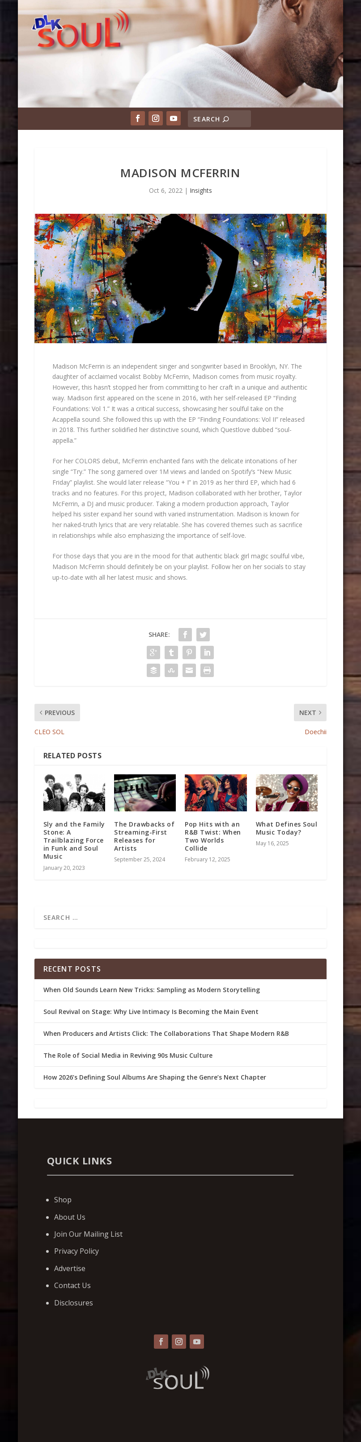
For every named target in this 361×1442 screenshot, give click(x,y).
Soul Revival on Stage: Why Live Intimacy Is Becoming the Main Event (151, 1011)
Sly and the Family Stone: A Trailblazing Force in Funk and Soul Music (74, 840)
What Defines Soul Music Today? (287, 828)
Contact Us (72, 1285)
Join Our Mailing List (88, 1234)
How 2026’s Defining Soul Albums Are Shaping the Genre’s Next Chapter (154, 1077)
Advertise (69, 1268)
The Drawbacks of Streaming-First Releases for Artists (144, 836)
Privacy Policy (76, 1251)
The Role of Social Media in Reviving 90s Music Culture (127, 1055)
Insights (201, 190)
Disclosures (73, 1303)
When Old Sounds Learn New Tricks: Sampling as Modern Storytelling (151, 989)
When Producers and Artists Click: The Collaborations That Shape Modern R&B (166, 1033)
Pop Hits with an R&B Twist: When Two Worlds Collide (213, 836)
